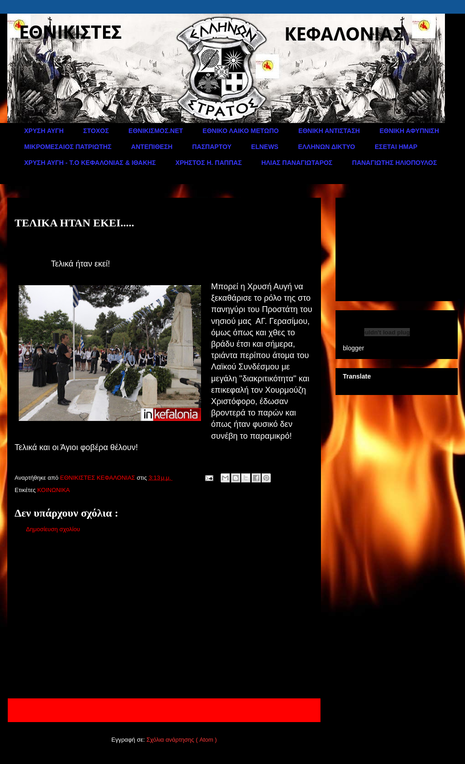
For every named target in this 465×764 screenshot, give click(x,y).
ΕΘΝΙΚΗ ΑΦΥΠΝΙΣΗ (409, 130)
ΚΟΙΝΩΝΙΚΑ (53, 490)
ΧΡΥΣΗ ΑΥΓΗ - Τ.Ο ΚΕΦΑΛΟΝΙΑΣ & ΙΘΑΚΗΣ (90, 162)
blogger (353, 348)
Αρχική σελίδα (159, 710)
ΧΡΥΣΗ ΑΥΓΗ (44, 130)
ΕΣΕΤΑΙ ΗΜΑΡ (396, 146)
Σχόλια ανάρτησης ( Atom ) (181, 739)
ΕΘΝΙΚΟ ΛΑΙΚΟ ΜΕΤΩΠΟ (240, 130)
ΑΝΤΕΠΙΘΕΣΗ (152, 146)
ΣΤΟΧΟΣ (96, 130)
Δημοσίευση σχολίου (53, 529)
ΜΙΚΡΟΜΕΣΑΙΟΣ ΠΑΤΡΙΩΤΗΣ (68, 146)
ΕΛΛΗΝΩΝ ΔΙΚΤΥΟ (326, 146)
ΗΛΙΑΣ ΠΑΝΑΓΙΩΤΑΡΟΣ (296, 162)
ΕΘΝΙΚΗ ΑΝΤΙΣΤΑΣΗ (329, 130)
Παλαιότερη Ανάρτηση (279, 710)
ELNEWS (265, 146)
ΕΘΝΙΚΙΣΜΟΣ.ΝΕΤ (156, 130)
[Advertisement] (164, 618)
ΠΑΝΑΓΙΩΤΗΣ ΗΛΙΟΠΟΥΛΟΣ (394, 162)
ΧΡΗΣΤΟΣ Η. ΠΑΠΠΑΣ (209, 162)
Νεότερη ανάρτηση (44, 710)
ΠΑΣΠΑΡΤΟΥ (211, 146)
